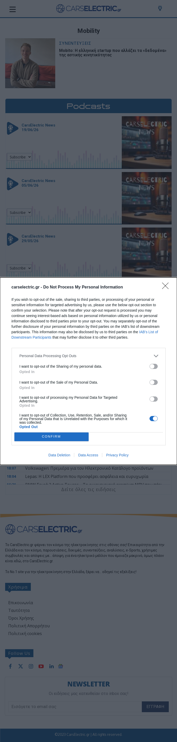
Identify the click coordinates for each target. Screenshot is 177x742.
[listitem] (89, 356)
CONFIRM (51, 437)
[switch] (154, 366)
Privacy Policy (117, 455)
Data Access (88, 455)
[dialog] (88, 371)
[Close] (167, 287)
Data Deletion (59, 455)
